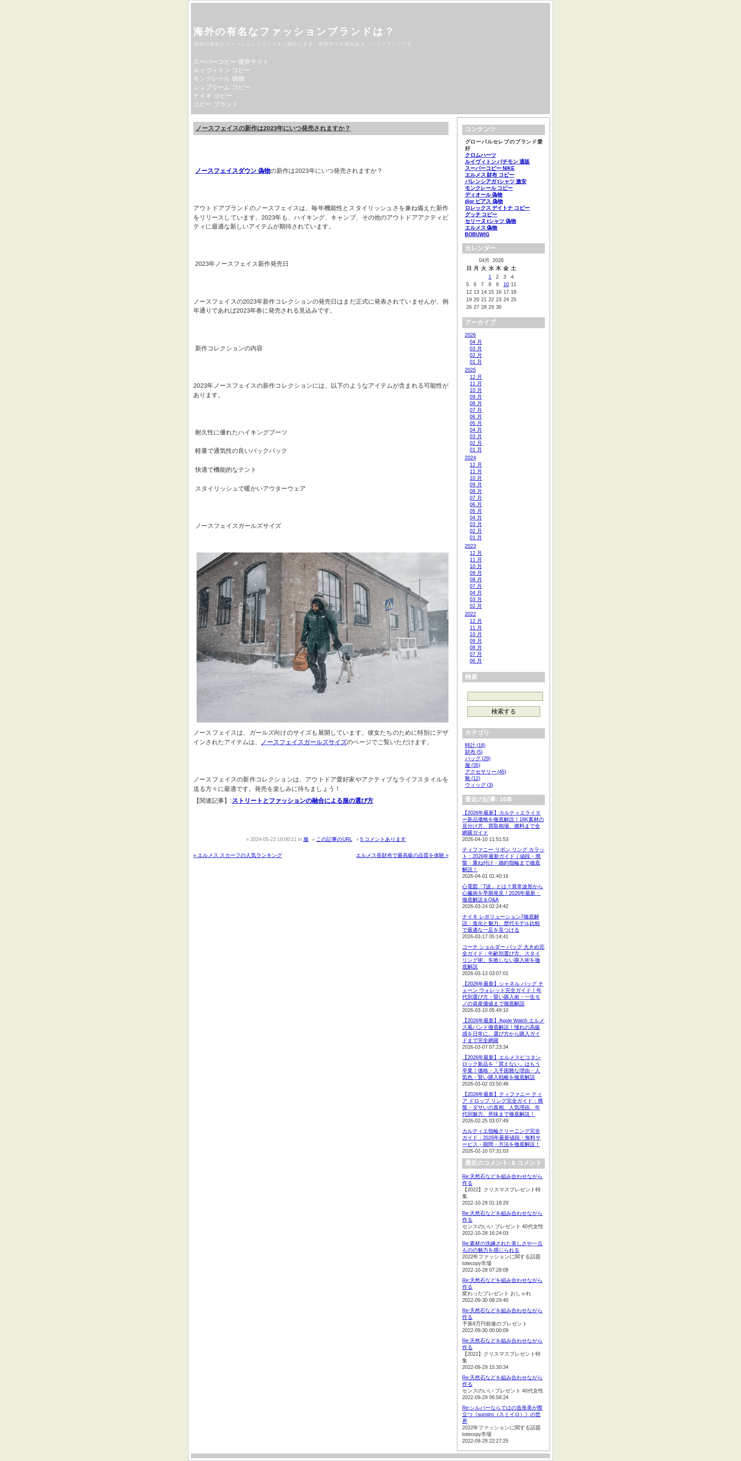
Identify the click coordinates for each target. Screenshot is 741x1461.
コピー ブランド (215, 104)
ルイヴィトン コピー (221, 70)
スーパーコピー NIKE (490, 168)
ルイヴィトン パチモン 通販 (497, 161)
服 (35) (473, 765)
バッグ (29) (478, 758)
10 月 (476, 390)
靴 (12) (473, 778)
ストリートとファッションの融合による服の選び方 (302, 800)
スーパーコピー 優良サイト (231, 61)
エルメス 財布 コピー (490, 175)
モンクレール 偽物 (218, 78)
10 (506, 284)
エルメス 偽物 (481, 227)
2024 (470, 457)
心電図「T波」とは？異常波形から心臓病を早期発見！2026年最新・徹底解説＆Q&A (502, 892)
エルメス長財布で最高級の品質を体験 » (402, 855)
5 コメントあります (383, 839)
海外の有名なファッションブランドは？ (294, 31)
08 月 (476, 403)
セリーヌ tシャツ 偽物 (490, 221)
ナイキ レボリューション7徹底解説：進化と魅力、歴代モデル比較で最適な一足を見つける (501, 923)
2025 (470, 370)
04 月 (476, 342)
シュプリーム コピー (221, 87)
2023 (470, 546)
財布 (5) (474, 752)
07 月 (476, 410)
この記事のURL (334, 839)
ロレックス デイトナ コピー (497, 208)
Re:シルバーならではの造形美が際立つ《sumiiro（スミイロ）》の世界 (502, 1414)
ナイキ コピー (212, 95)
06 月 (476, 416)
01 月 (476, 362)
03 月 (476, 348)
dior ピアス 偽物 (484, 201)
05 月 (476, 423)
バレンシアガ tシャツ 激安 (495, 181)
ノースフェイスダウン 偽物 (233, 170)
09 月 (476, 396)
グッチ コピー (481, 214)
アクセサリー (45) (486, 771)
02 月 (476, 355)
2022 (470, 614)
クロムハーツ (480, 155)
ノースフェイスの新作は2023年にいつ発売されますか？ (273, 128)
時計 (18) (475, 745)
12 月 (476, 377)
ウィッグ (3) (479, 785)
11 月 (476, 383)
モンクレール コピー (489, 188)
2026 (470, 335)
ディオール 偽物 (484, 194)
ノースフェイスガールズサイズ (304, 742)
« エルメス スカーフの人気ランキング (237, 855)
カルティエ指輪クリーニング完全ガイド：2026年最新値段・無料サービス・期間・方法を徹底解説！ (501, 1137)
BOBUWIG (477, 234)
